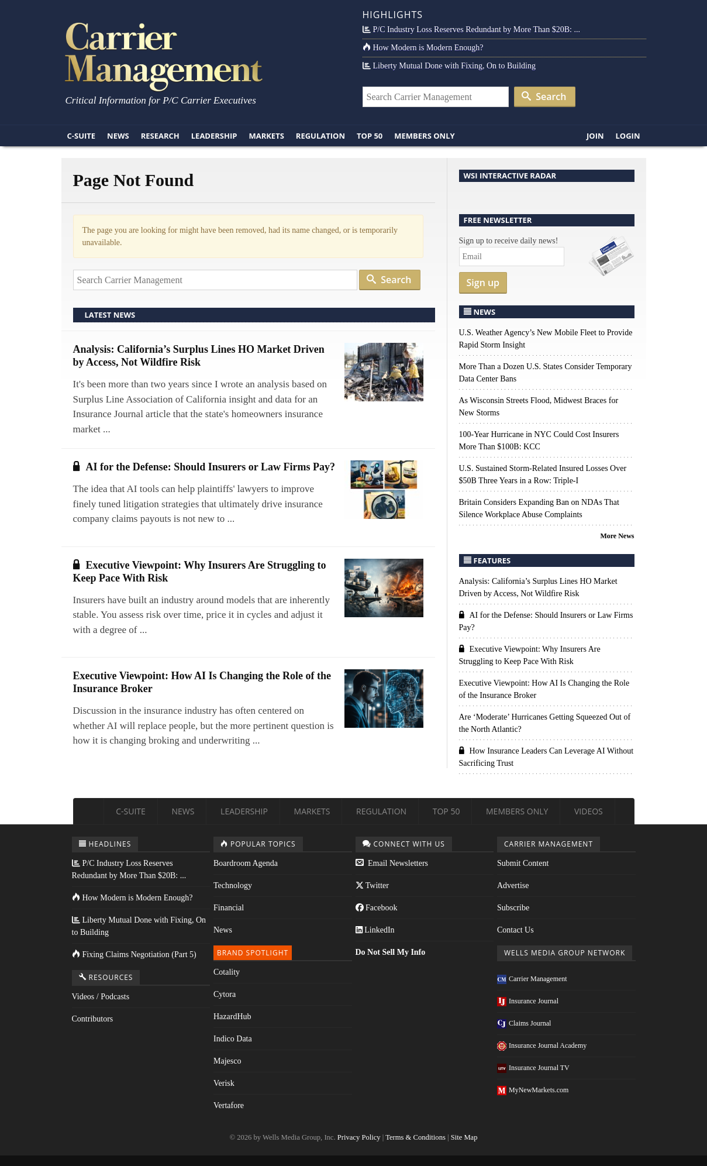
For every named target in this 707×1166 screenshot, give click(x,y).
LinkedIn (375, 930)
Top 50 (369, 135)
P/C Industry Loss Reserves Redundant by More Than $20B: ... (471, 29)
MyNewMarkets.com (532, 1090)
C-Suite (81, 135)
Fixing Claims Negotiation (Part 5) (134, 954)
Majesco (227, 1061)
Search (544, 96)
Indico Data (232, 1038)
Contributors (92, 1018)
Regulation (320, 135)
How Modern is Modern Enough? (423, 47)
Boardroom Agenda (245, 863)
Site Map (464, 1137)
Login (628, 135)
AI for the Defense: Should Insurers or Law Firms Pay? (204, 467)
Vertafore (228, 1105)
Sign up (483, 282)
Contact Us (515, 930)
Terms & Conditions (415, 1137)
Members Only (424, 135)
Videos (588, 811)
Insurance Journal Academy (542, 1045)
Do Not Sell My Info (391, 952)
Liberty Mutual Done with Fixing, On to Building (449, 65)
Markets (266, 135)
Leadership (214, 135)
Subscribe (513, 907)
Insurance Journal (527, 1001)
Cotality (226, 972)
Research (160, 135)
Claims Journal (524, 1023)
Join (595, 135)
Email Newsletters (392, 863)
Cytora (224, 994)
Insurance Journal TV (533, 1068)
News (118, 135)
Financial (228, 907)
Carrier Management (532, 979)
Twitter (372, 885)
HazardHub (232, 1016)
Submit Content (523, 863)
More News (617, 536)
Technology (232, 885)
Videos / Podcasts (101, 996)
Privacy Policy (359, 1137)
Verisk (223, 1083)
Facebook (377, 907)
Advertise (513, 885)
